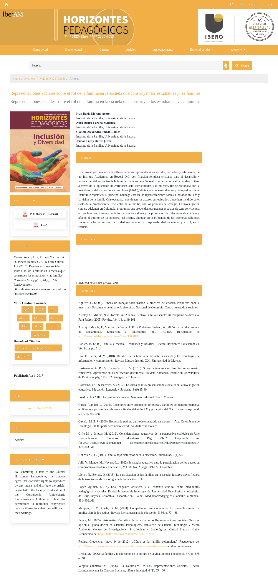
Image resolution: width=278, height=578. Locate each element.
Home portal (40, 49)
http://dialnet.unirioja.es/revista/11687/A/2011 (126, 534)
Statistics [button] (237, 49)
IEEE (24, 326)
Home (16, 78)
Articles (131, 49)
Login (268, 4)
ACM (27, 309)
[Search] (126, 65)
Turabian (53, 326)
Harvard (56, 318)
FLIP (40, 224)
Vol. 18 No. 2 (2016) (52, 78)
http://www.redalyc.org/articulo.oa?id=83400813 (108, 336)
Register (253, 4)
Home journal (73, 49)
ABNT (23, 318)
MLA (38, 326)
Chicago (39, 318)
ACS (40, 309)
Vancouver (39, 334)
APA (53, 309)
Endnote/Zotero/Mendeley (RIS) (38, 348)
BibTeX (23, 356)
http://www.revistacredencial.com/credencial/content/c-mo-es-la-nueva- (122, 546)
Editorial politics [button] (200, 49)
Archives (29, 78)
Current (104, 49)
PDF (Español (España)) (40, 214)
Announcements (163, 49)
